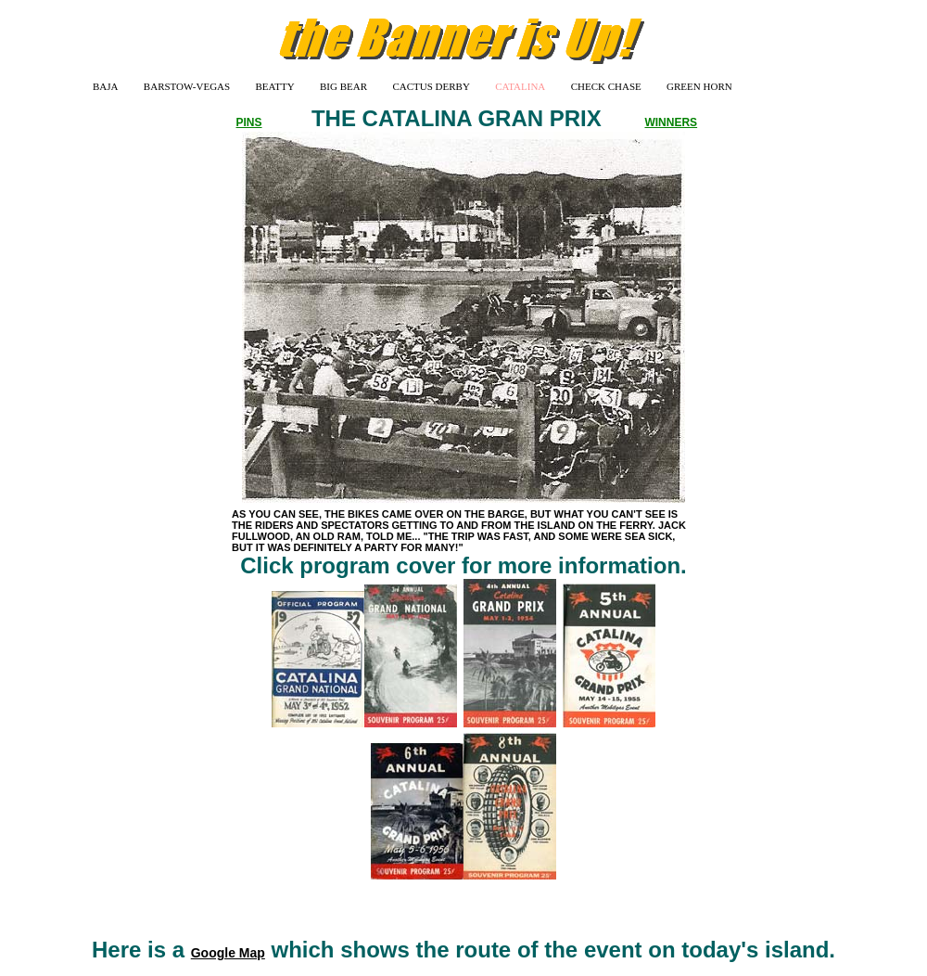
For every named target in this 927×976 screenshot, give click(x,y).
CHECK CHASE (606, 86)
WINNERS (670, 122)
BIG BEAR (343, 86)
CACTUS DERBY (430, 86)
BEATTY (275, 86)
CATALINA (520, 86)
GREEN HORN (699, 86)
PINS (249, 122)
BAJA (106, 86)
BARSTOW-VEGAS (187, 86)
